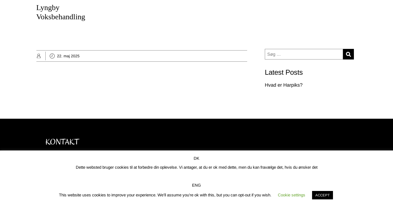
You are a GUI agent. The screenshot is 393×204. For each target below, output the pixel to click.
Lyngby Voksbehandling (60, 12)
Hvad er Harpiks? (284, 85)
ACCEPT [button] (322, 195)
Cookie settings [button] (291, 195)
